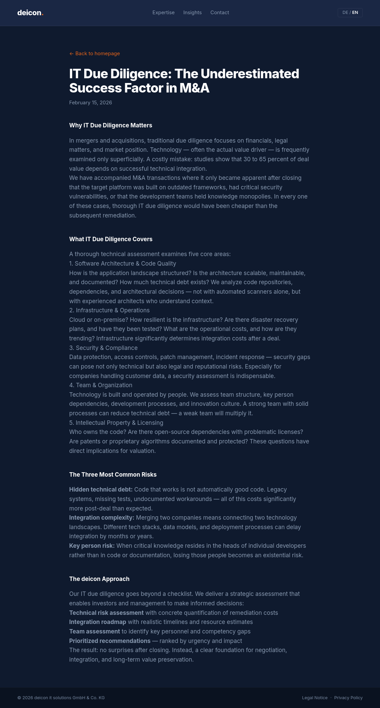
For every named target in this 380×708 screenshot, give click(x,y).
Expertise (164, 12)
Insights (192, 12)
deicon (30, 12)
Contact (219, 12)
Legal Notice (315, 697)
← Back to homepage (94, 53)
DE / (350, 12)
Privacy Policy (348, 697)
